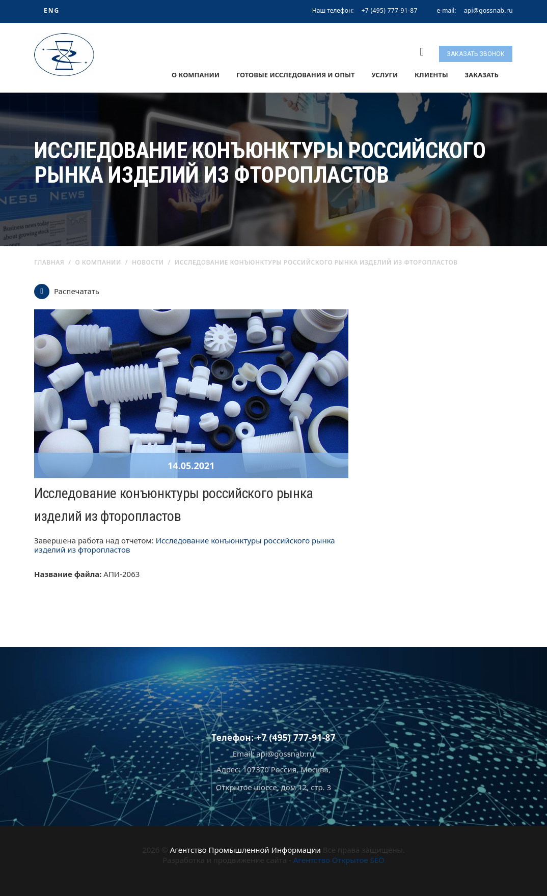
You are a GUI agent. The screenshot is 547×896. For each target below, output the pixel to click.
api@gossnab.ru (488, 11)
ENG (52, 10)
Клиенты (431, 74)
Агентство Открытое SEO (339, 860)
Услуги (384, 74)
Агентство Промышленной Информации (245, 850)
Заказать (482, 74)
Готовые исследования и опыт (295, 74)
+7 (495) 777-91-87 (390, 10)
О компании (196, 74)
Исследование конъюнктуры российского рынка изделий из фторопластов (184, 545)
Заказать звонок (476, 53)
